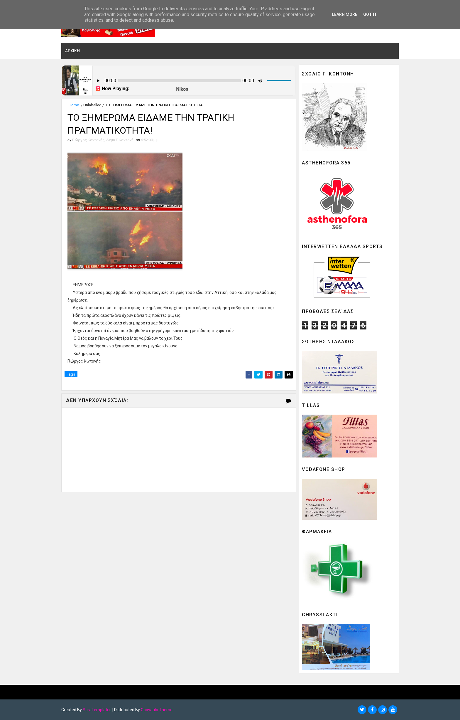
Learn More (344, 14)
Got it (370, 14)
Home (74, 105)
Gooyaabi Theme (156, 709)
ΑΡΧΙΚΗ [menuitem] (72, 50)
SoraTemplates (97, 709)
